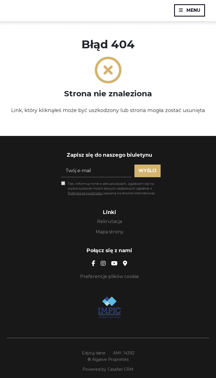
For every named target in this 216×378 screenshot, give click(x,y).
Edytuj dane (93, 353)
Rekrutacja (109, 221)
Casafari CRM (120, 369)
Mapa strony (109, 231)
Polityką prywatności (85, 193)
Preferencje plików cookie (109, 276)
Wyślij (147, 170)
